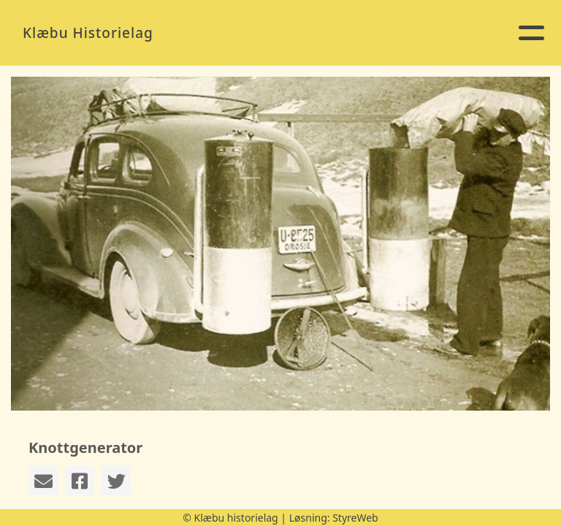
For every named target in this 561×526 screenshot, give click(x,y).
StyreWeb (355, 518)
